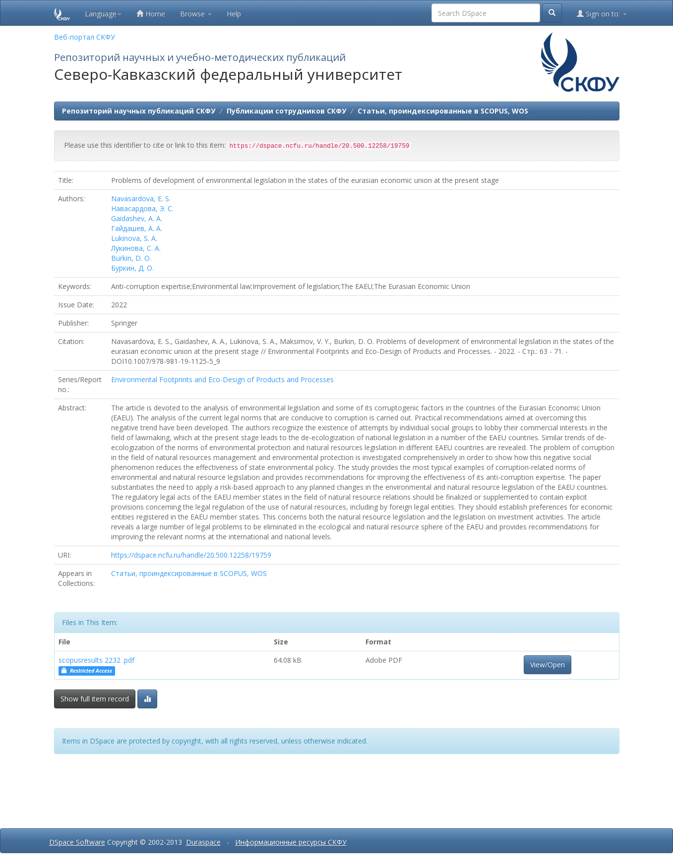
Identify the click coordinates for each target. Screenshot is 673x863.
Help (234, 13)
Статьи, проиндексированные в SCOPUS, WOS (443, 110)
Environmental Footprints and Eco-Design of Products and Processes (222, 379)
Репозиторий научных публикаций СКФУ (138, 110)
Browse (196, 13)
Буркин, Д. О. (132, 268)
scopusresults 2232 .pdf (96, 660)
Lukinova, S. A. (134, 238)
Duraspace (203, 842)
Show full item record (95, 698)
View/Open (547, 664)
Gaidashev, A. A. (136, 218)
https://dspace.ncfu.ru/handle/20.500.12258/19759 (191, 555)
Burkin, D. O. (131, 258)
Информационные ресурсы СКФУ (291, 842)
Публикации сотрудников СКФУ (286, 110)
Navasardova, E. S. (141, 198)
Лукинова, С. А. (136, 248)
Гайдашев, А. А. (136, 228)
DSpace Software (77, 842)
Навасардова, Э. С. (142, 208)
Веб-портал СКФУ (84, 37)
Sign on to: (602, 13)
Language (103, 13)
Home (150, 13)
